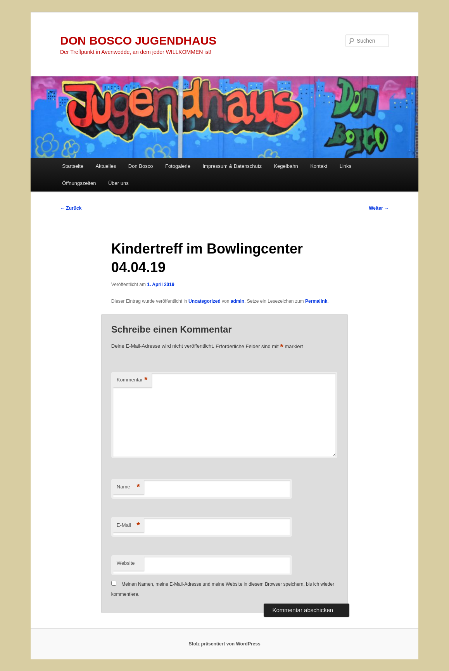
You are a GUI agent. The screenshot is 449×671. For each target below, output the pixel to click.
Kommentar (132, 380)
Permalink (316, 301)
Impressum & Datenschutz (232, 166)
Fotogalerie (177, 166)
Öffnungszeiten (79, 183)
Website (126, 563)
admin (237, 301)
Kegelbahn (286, 166)
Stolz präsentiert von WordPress (224, 644)
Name (128, 487)
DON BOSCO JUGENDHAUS (138, 40)
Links (345, 166)
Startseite (72, 166)
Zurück (70, 208)
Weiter (379, 208)
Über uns (118, 183)
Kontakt (318, 166)
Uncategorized (204, 301)
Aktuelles (106, 166)
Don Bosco (140, 166)
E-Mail (128, 525)
